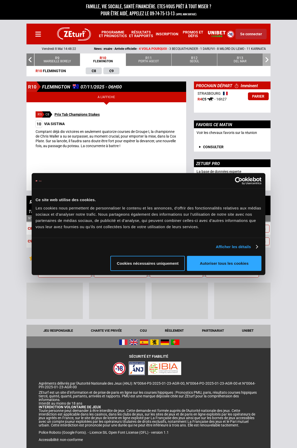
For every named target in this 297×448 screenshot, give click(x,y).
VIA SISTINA (50, 124)
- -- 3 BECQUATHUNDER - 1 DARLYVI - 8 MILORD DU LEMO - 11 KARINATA (165, 49)
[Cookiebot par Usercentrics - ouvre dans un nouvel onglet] (238, 181)
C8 (30, 228)
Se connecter (251, 34)
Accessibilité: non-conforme (61, 440)
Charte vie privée (106, 330)
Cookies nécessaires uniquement (148, 263)
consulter (213, 147)
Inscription (167, 34)
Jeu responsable (58, 330)
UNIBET (248, 330)
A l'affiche (106, 97)
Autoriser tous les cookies (224, 263)
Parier (258, 96)
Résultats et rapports (141, 34)
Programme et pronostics (113, 34)
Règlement (174, 330)
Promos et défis (193, 34)
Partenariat (213, 330)
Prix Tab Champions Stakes (77, 114)
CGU (143, 330)
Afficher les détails (233, 247)
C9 (30, 241)
